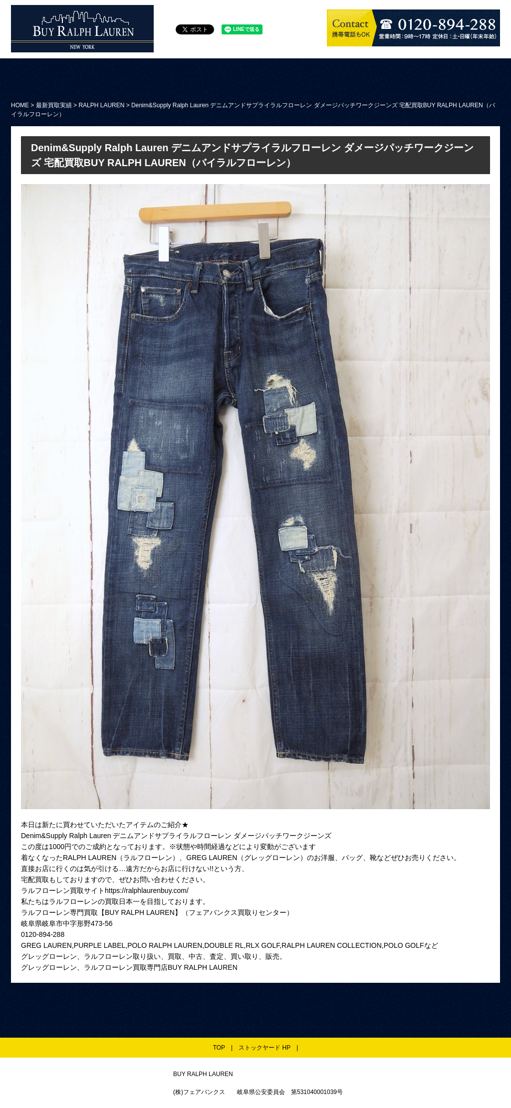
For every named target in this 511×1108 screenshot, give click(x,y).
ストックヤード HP (264, 1047)
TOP (219, 1047)
